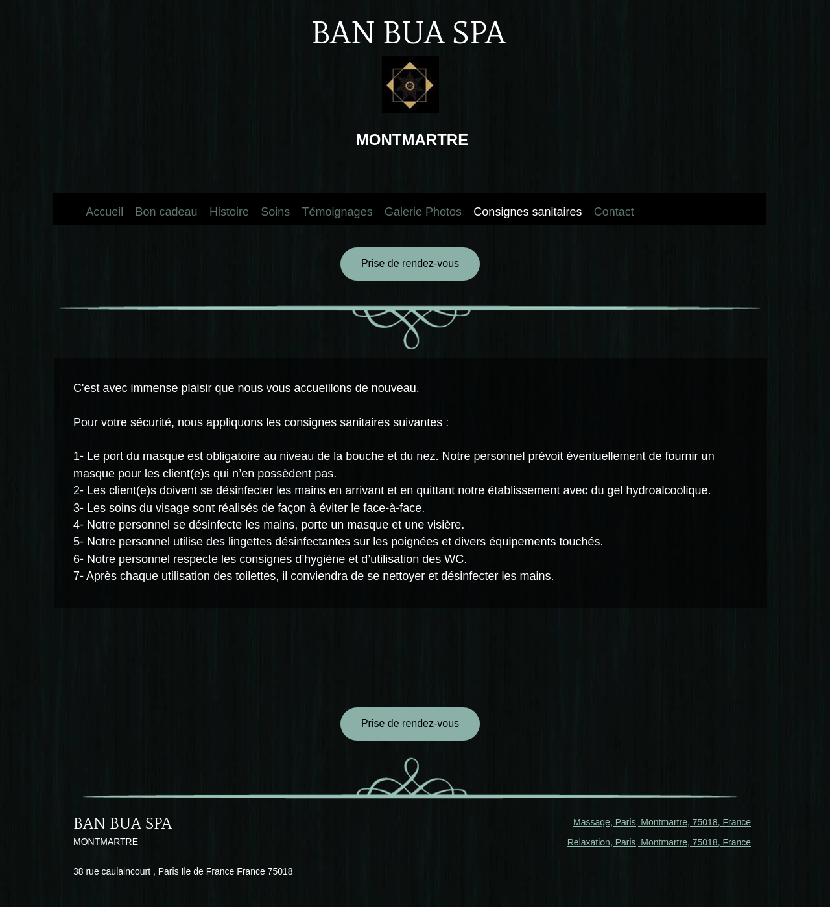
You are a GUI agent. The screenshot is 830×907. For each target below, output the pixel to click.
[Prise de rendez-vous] (410, 264)
